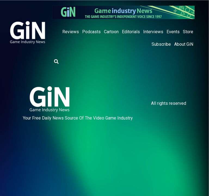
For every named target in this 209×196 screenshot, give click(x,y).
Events (173, 31)
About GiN (183, 44)
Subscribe (161, 44)
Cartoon (111, 31)
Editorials (131, 31)
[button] (56, 61)
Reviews (70, 31)
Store (188, 31)
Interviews (153, 31)
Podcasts (91, 31)
